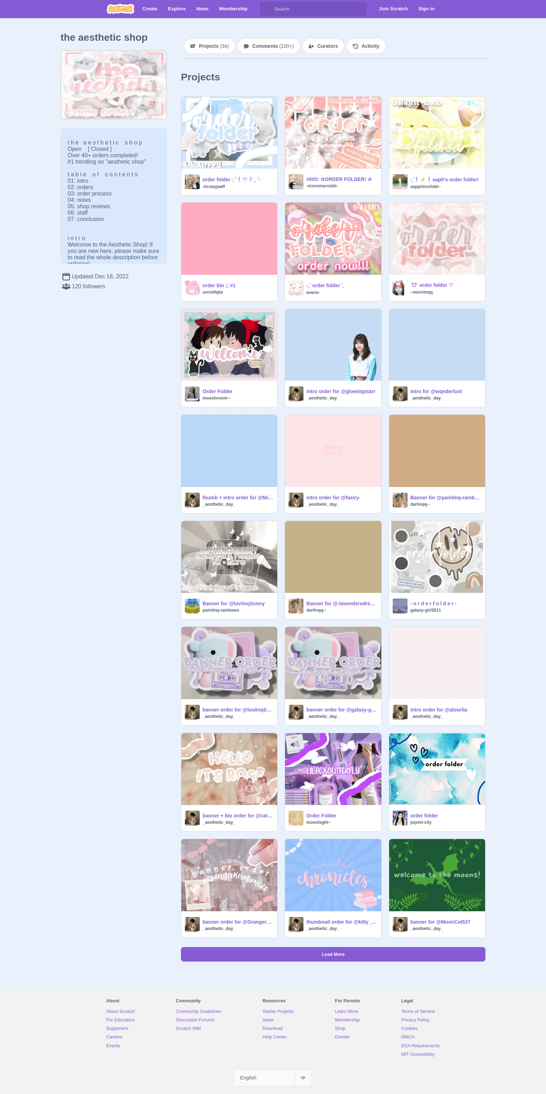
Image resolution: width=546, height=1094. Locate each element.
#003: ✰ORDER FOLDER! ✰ (338, 179)
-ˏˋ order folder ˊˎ (325, 285)
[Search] (267, 9)
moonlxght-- (318, 822)
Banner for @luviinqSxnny (234, 603)
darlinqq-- (420, 504)
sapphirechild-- (425, 186)
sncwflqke (213, 292)
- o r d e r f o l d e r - (433, 603)
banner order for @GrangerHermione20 (238, 922)
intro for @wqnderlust (436, 391)
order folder (424, 815)
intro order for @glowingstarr (340, 391)
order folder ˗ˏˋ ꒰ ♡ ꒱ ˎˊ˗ (231, 179)
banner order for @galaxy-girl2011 (341, 710)
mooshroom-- (216, 398)
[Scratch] (120, 9)
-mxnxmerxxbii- (322, 185)
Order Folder (218, 391)
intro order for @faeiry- (333, 497)
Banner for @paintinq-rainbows (445, 497)
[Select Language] (273, 1077)
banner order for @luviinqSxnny (238, 710)
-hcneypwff (214, 186)
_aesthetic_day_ (322, 398)
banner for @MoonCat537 (440, 922)
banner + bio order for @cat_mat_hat (238, 815)
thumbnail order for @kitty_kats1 (341, 922)
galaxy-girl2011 (425, 610)
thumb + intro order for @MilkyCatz (238, 497)
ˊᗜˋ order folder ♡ (431, 285)
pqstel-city (421, 822)
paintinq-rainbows (221, 610)
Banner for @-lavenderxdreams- (341, 603)
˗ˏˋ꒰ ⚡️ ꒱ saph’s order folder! (444, 179)
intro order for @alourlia (438, 710)
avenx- (313, 292)
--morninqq (421, 292)
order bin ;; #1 (219, 285)
